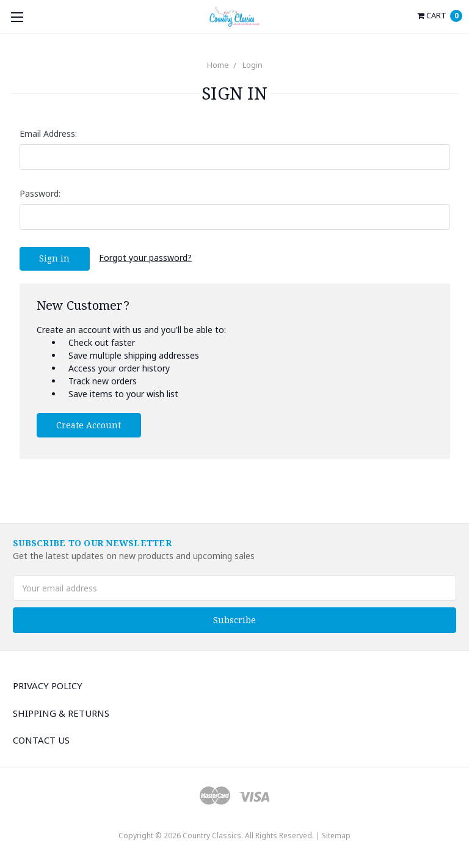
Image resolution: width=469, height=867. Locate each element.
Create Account (88, 425)
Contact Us (41, 740)
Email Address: (48, 133)
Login (252, 64)
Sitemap (336, 835)
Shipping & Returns (61, 713)
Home (218, 64)
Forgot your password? (145, 257)
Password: (40, 193)
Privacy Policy (47, 685)
